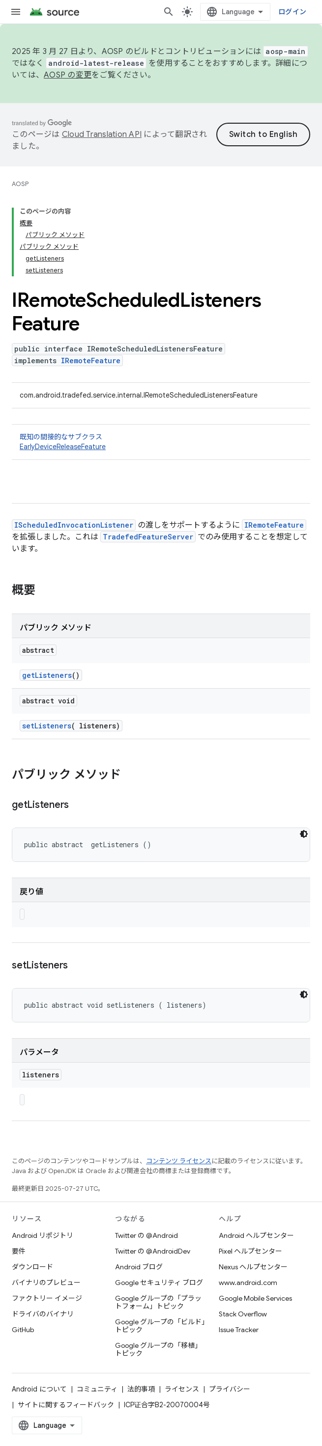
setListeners (46, 725)
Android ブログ (139, 1266)
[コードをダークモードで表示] (304, 834)
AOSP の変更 (67, 75)
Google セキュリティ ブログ (159, 1282)
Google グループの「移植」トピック (158, 1349)
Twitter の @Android (146, 1235)
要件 (19, 1251)
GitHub (23, 1329)
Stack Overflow (243, 1314)
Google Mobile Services (255, 1298)
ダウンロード (32, 1266)
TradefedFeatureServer (148, 536)
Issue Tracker (239, 1329)
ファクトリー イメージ (47, 1298)
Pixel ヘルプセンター (250, 1251)
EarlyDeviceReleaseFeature (63, 446)
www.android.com (248, 1282)
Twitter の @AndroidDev (152, 1251)
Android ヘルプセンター (256, 1235)
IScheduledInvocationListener (73, 525)
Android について (39, 1389)
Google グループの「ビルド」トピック (160, 1325)
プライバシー (229, 1389)
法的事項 (141, 1389)
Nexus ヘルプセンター (253, 1266)
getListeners (47, 675)
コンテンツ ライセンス (178, 1161)
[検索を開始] (169, 12)
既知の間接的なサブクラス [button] (161, 442)
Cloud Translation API (102, 134)
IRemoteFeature (90, 360)
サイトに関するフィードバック (66, 1405)
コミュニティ (97, 1389)
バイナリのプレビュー (46, 1282)
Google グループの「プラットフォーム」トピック (158, 1302)
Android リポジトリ (42, 1235)
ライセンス (182, 1389)
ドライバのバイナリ (43, 1314)
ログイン (292, 11)
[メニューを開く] (16, 12)
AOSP (20, 184)
